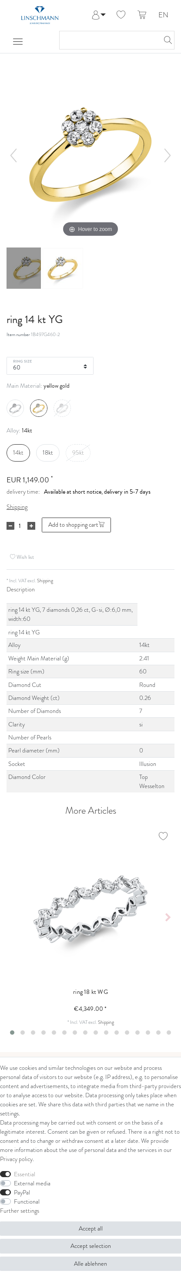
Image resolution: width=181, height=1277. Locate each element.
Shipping (17, 507)
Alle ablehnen (90, 1264)
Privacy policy (16, 1159)
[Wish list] (121, 15)
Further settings (19, 1211)
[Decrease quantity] (10, 526)
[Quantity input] (20, 526)
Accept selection (90, 1246)
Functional (27, 1202)
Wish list (22, 557)
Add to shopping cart (76, 525)
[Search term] (108, 40)
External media (32, 1183)
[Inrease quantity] (31, 526)
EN (163, 15)
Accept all (91, 1228)
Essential (24, 1174)
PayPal (22, 1192)
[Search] (165, 40)
